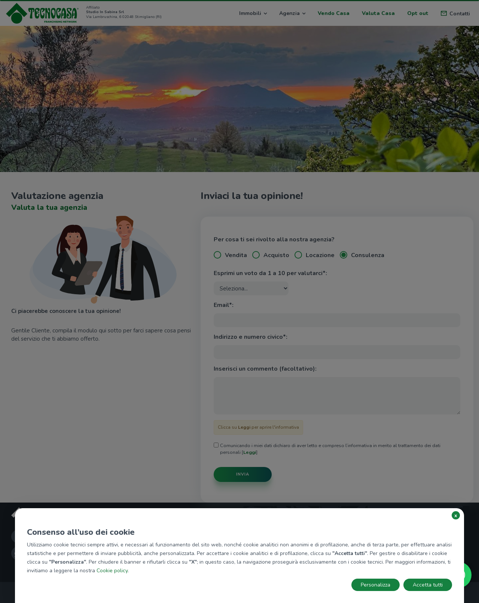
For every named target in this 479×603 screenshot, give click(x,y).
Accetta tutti (428, 584)
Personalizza (375, 584)
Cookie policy (112, 570)
